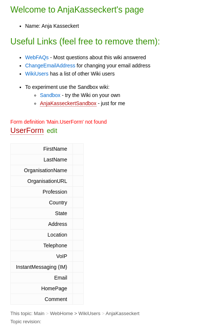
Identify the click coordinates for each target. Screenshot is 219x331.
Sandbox (50, 95)
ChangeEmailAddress (50, 65)
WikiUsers (36, 74)
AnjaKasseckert (87, 9)
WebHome (61, 313)
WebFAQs (37, 57)
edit (52, 130)
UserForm (27, 130)
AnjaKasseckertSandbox (68, 103)
